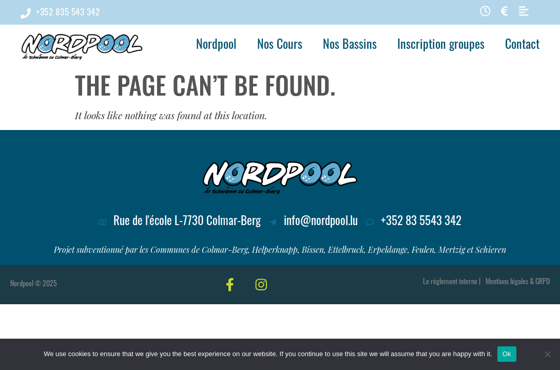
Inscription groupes (441, 46)
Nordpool (216, 46)
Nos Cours (279, 46)
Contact (522, 46)
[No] (547, 354)
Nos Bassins (350, 46)
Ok (507, 354)
